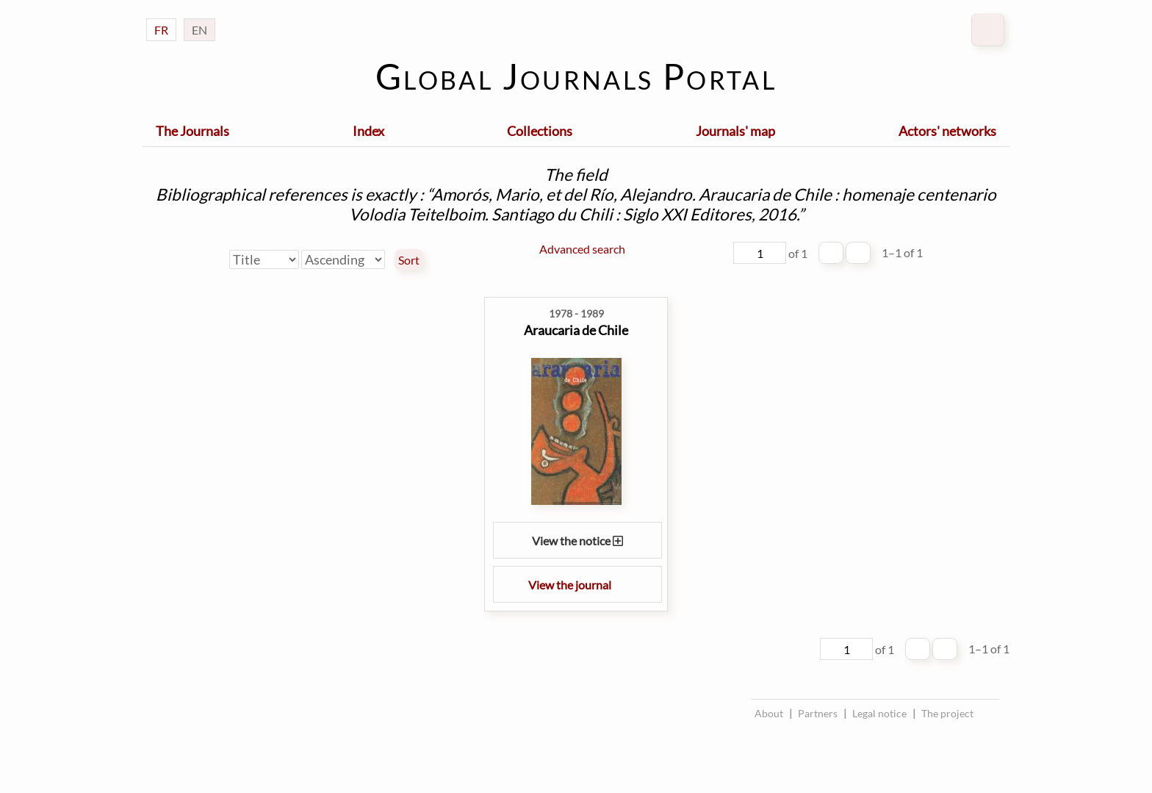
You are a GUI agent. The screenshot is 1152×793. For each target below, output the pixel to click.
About (769, 713)
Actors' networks (947, 131)
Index (368, 131)
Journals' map (735, 131)
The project (947, 713)
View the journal (577, 585)
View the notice (577, 541)
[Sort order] (343, 259)
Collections (539, 131)
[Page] (759, 253)
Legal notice (879, 713)
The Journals (192, 131)
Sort (409, 260)
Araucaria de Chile (576, 330)
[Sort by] (264, 259)
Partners (818, 713)
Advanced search (582, 249)
